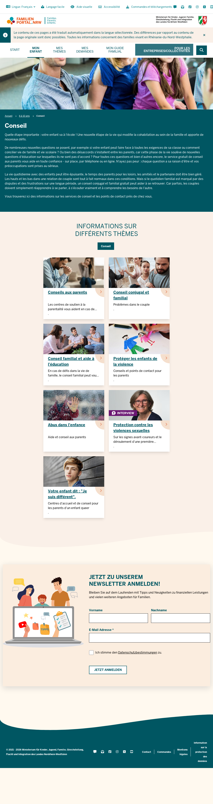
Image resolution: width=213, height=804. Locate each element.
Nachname (159, 610)
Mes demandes (85, 49)
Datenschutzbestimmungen (137, 653)
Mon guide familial (115, 49)
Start (15, 49)
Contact (146, 752)
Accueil (8, 115)
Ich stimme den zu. (128, 653)
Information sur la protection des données (200, 752)
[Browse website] (201, 50)
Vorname (96, 610)
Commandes (164, 752)
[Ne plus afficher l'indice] (204, 35)
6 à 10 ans (24, 115)
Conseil (106, 246)
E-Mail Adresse (100, 630)
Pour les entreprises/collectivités (167, 50)
